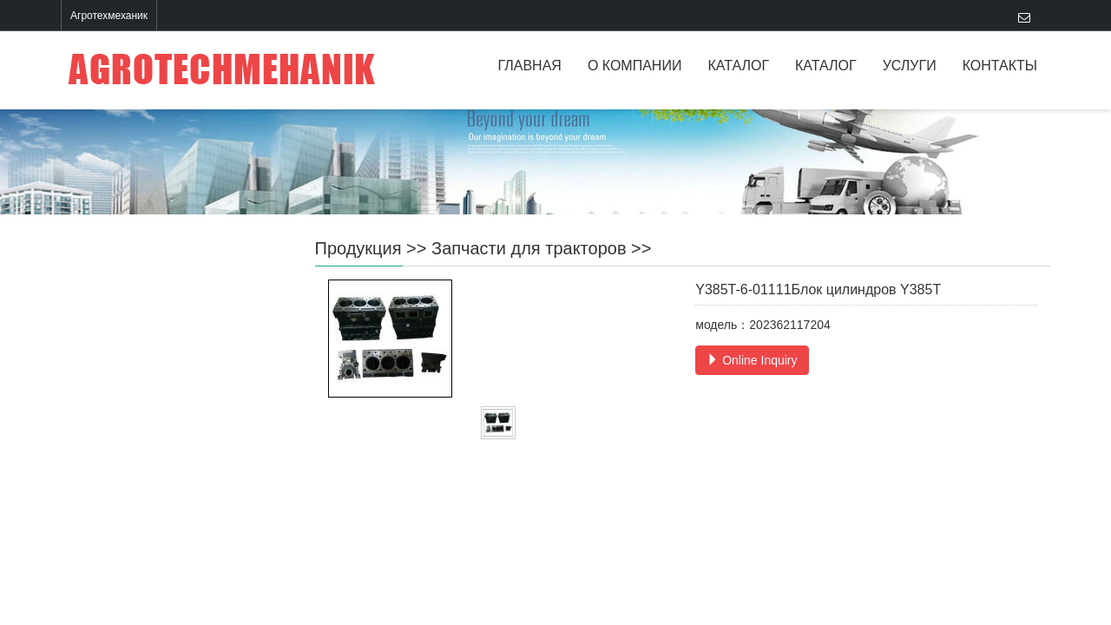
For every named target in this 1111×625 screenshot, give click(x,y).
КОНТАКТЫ (1000, 65)
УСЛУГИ (910, 65)
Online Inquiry (752, 360)
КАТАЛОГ (738, 65)
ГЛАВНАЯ (530, 65)
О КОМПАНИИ (635, 65)
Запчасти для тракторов (529, 248)
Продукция (358, 248)
